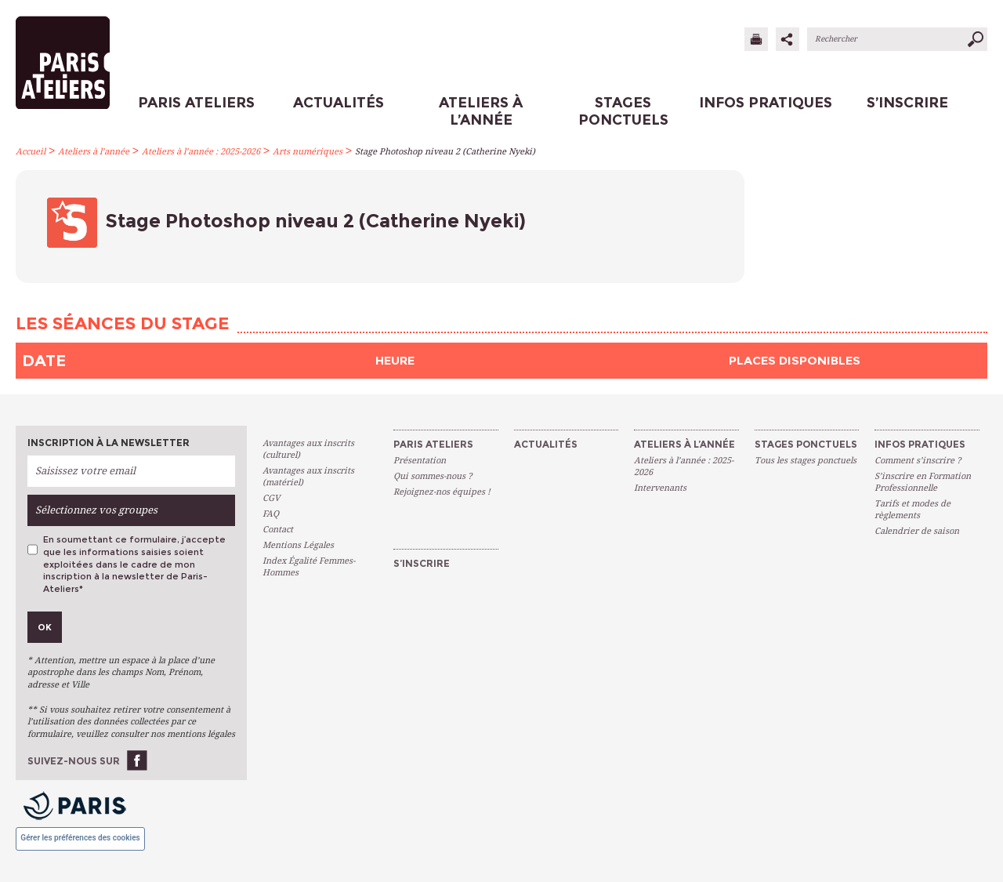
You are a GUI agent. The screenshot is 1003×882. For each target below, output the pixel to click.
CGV (271, 498)
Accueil (30, 152)
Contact (278, 529)
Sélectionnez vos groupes (96, 510)
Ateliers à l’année (93, 152)
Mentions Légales (298, 545)
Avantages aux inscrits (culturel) (308, 449)
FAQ (271, 514)
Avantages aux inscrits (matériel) (308, 477)
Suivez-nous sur (73, 761)
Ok (45, 627)
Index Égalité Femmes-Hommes (309, 567)
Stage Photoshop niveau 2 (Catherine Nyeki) (445, 152)
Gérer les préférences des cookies (79, 837)
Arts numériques (307, 152)
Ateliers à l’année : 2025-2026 (201, 152)
